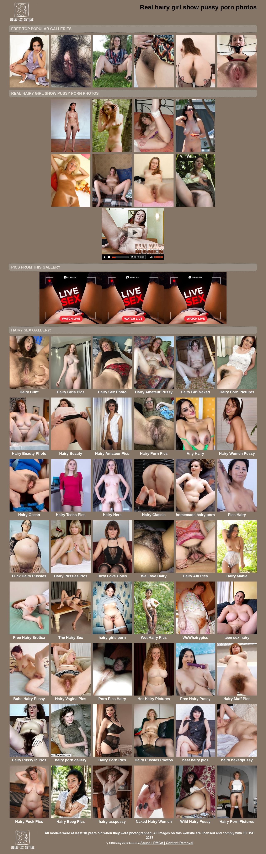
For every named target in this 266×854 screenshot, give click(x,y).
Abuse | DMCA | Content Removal (166, 843)
